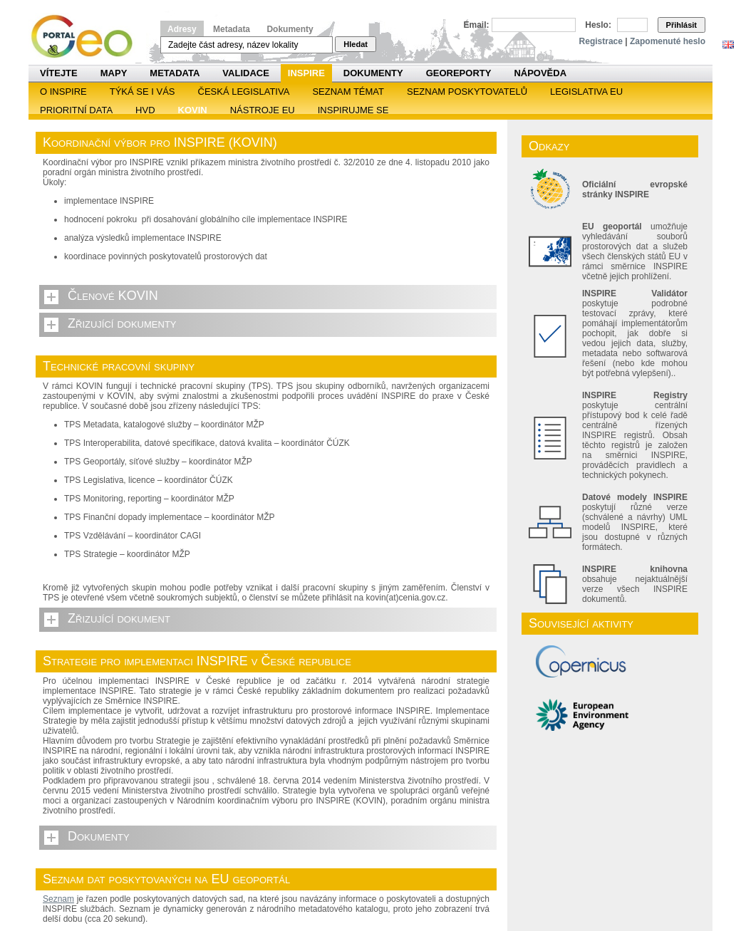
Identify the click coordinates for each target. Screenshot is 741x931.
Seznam (58, 899)
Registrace (601, 41)
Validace (245, 73)
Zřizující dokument (119, 618)
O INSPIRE (63, 91)
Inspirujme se (353, 110)
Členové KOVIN (113, 295)
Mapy (114, 73)
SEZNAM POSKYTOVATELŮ (467, 91)
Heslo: (598, 25)
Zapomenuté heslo (667, 41)
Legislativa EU (586, 91)
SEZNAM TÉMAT (348, 91)
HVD (145, 110)
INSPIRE (306, 73)
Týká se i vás (142, 91)
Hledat (355, 44)
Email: (476, 25)
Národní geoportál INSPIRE (87, 36)
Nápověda (540, 73)
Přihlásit (681, 25)
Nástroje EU (262, 110)
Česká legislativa (244, 91)
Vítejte (59, 73)
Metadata (231, 29)
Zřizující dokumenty (122, 323)
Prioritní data (76, 110)
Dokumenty (289, 29)
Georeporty (459, 73)
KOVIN (192, 110)
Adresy (182, 29)
